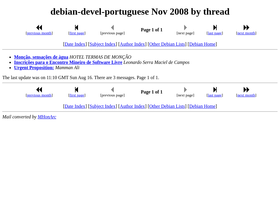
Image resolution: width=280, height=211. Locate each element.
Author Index (132, 44)
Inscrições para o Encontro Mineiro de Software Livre (68, 62)
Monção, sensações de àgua (41, 57)
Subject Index (103, 44)
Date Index (75, 44)
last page (215, 33)
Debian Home (202, 44)
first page (76, 33)
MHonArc (47, 116)
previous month (39, 33)
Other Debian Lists (167, 44)
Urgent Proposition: (34, 67)
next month (246, 33)
